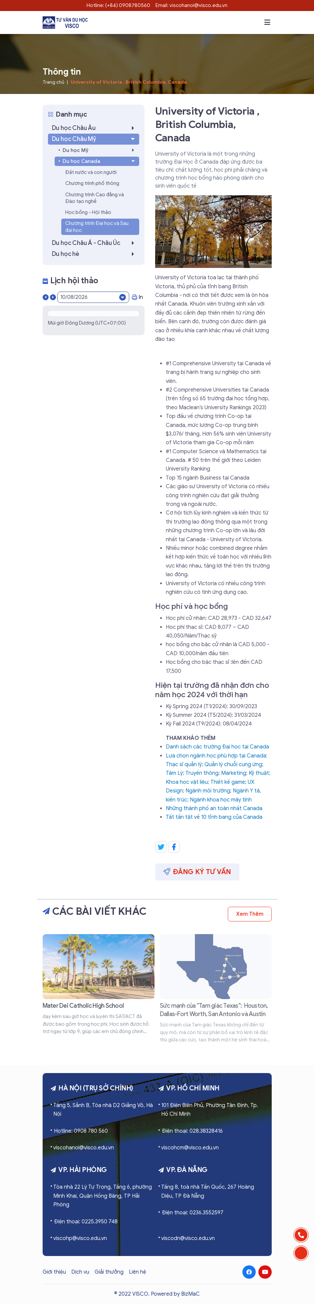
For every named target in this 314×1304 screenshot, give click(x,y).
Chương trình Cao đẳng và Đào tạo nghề (94, 198)
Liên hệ (137, 1272)
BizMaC (190, 1294)
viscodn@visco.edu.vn (188, 1238)
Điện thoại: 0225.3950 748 (86, 1221)
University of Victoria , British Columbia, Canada (129, 82)
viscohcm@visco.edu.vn (190, 1147)
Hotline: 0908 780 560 (81, 1131)
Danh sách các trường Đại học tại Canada (217, 746)
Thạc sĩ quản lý (184, 764)
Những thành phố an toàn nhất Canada (214, 808)
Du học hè (95, 254)
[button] (267, 22)
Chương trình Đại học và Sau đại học (97, 226)
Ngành (198, 799)
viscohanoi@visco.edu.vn (83, 1147)
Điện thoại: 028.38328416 (192, 1131)
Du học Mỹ (100, 150)
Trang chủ (53, 82)
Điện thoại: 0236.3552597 (192, 1212)
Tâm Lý (174, 773)
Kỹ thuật (259, 773)
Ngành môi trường (207, 790)
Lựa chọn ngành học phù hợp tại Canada (216, 755)
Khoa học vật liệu (187, 782)
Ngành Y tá (246, 790)
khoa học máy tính (229, 799)
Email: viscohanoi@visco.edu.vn (191, 5)
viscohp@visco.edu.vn (80, 1238)
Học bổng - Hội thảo (88, 212)
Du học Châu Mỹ (94, 139)
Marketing (233, 773)
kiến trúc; (178, 799)
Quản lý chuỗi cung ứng (233, 764)
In (137, 297)
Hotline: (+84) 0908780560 (118, 5)
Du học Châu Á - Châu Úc (95, 243)
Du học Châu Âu (95, 128)
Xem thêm (249, 914)
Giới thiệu (54, 1272)
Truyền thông (201, 773)
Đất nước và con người (91, 172)
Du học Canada (99, 161)
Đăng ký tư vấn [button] (197, 871)
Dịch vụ (80, 1272)
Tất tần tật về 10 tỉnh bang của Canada (214, 817)
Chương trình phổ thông (92, 183)
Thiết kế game (227, 782)
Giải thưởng (109, 1272)
